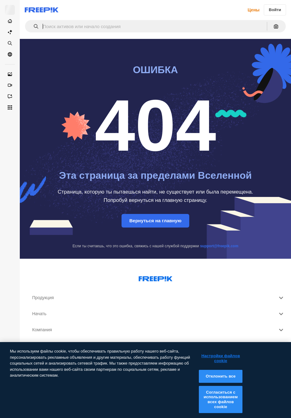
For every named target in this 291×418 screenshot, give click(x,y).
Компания (158, 330)
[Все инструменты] (10, 107)
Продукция (158, 298)
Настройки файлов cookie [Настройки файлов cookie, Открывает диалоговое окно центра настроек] (220, 362)
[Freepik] (41, 9)
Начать (158, 314)
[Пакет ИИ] (10, 32)
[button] (33, 26)
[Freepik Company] (155, 277)
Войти (275, 9)
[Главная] (10, 21)
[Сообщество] (10, 54)
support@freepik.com (219, 246)
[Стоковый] (10, 43)
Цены (254, 9)
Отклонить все (221, 380)
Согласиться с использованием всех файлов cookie (220, 403)
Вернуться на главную (155, 220)
